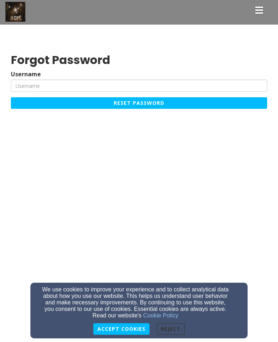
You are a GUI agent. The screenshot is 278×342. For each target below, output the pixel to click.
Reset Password (139, 102)
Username (26, 74)
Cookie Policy (160, 315)
